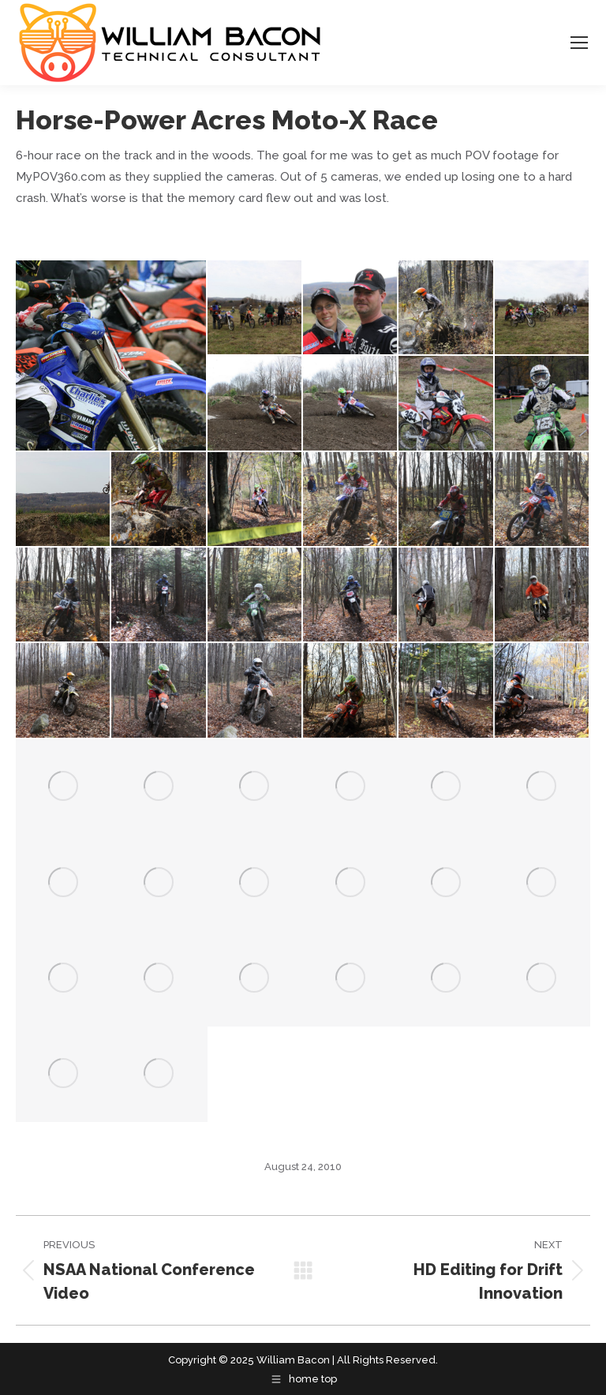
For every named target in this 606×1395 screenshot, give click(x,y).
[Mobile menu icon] (579, 43)
